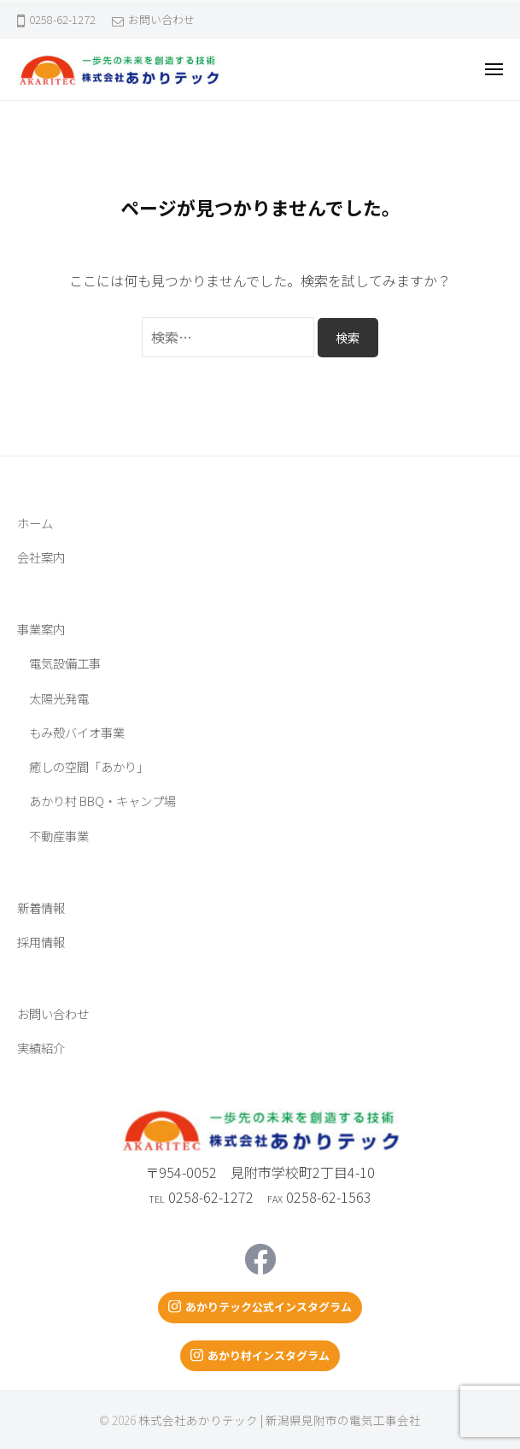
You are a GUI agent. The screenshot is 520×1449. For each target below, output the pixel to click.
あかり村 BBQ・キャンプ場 (102, 801)
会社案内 (41, 557)
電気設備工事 (65, 663)
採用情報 (41, 942)
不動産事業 (59, 836)
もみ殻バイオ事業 (77, 732)
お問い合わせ (161, 19)
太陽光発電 (59, 698)
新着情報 (41, 907)
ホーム (35, 523)
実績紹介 (41, 1048)
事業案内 (41, 629)
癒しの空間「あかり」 (89, 766)
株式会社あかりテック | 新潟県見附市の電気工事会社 (279, 1419)
